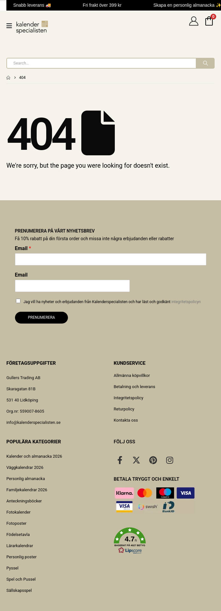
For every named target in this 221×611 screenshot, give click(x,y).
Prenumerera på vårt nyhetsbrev (55, 230)
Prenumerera (41, 317)
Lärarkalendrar (19, 545)
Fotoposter (16, 523)
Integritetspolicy (129, 397)
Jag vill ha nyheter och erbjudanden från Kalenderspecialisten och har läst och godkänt (112, 302)
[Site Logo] (32, 27)
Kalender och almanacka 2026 (34, 456)
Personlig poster (21, 556)
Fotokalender (18, 512)
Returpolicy (124, 409)
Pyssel (12, 568)
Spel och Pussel (21, 579)
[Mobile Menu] (11, 25)
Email (23, 248)
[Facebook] (120, 460)
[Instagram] (170, 460)
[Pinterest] (153, 460)
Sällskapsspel (19, 590)
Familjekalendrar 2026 (26, 489)
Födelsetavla (18, 534)
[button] (164, 541)
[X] (136, 460)
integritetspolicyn (186, 302)
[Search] (205, 63)
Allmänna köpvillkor (132, 375)
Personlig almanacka (25, 478)
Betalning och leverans (134, 386)
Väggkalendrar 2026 (24, 467)
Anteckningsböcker (24, 501)
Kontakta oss (126, 420)
